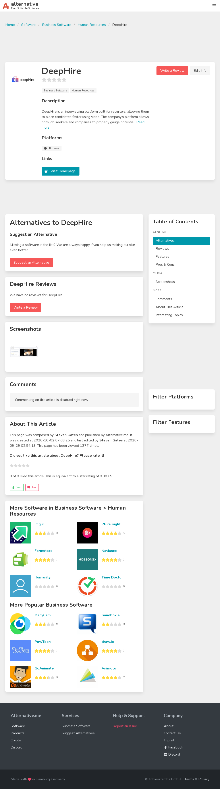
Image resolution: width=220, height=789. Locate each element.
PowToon (43, 641)
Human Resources (92, 24)
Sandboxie (111, 615)
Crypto (16, 740)
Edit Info (200, 70)
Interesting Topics (169, 315)
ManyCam (43, 615)
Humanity (42, 577)
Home (10, 24)
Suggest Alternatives (78, 733)
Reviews (162, 248)
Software (28, 24)
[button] (214, 6)
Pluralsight (111, 524)
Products (18, 733)
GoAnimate (44, 668)
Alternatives (165, 240)
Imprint (169, 740)
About (169, 726)
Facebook (173, 747)
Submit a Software (76, 726)
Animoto (109, 668)
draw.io (108, 641)
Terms (189, 779)
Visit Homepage (63, 171)
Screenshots (165, 281)
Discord (16, 747)
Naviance (109, 550)
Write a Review (172, 70)
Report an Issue (125, 726)
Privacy (203, 779)
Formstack (43, 550)
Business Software (56, 24)
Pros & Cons (165, 264)
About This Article (169, 307)
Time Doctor (112, 577)
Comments (164, 299)
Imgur (39, 524)
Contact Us (172, 733)
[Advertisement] (110, 44)
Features (162, 256)
